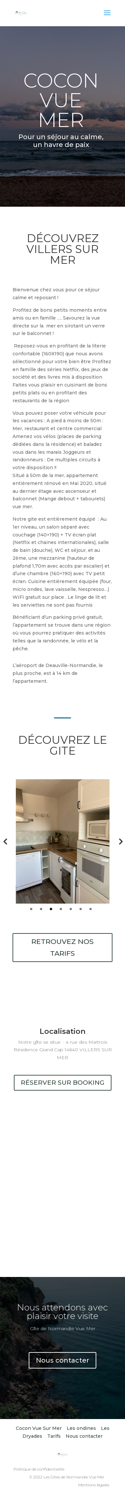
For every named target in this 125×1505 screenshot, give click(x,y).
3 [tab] (51, 909)
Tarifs (54, 1436)
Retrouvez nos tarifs (62, 947)
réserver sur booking (63, 1082)
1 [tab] (31, 909)
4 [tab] (61, 909)
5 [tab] (71, 909)
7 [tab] (90, 909)
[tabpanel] (63, 841)
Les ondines (81, 1428)
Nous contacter (62, 1360)
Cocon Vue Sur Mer (39, 1428)
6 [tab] (80, 909)
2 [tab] (41, 909)
